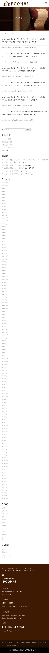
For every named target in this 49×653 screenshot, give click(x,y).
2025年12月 (5, 183)
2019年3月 (5, 382)
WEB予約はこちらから (12, 631)
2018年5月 (5, 411)
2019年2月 (5, 384)
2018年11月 (5, 393)
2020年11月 (5, 332)
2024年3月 (5, 241)
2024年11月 (5, 218)
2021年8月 (5, 311)
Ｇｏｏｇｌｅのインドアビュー (11, 171)
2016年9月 (5, 469)
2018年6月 (5, 408)
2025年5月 (5, 200)
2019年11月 (5, 361)
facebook (3, 575)
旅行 (31, 47)
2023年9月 (5, 259)
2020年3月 (5, 349)
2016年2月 (5, 490)
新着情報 (11, 568)
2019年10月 (5, 364)
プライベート (6, 513)
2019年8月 (5, 370)
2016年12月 (5, 461)
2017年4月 (5, 449)
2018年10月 (5, 396)
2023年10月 (5, 256)
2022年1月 (5, 300)
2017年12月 (5, 426)
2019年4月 (5, 379)
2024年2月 (5, 244)
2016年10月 (5, 466)
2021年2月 (5, 323)
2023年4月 (5, 270)
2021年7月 (5, 314)
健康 (3, 516)
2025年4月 (5, 203)
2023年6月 (5, 265)
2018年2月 (5, 420)
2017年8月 (5, 437)
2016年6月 (5, 478)
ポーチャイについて (8, 571)
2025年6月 (5, 197)
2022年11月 (5, 279)
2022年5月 (5, 291)
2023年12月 (5, 250)
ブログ (9, 33)
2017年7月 (5, 440)
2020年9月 (5, 338)
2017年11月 (5, 428)
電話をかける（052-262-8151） (24, 650)
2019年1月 (5, 387)
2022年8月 (5, 285)
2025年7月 (5, 194)
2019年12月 (5, 358)
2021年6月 (5, 317)
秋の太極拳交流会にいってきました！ (13, 165)
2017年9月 (5, 434)
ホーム (4, 33)
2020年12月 (5, 329)
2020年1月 (5, 355)
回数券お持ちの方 (7, 145)
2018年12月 (5, 390)
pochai (21, 47)
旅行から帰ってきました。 (10, 160)
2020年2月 (5, 352)
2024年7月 (5, 230)
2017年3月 (5, 452)
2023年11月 (5, 253)
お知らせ (4, 511)
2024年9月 (5, 224)
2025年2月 (5, 209)
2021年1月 (5, 326)
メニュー (18, 568)
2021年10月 (5, 309)
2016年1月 (5, 493)
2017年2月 (5, 455)
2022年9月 (5, 282)
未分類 (4, 534)
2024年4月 (5, 238)
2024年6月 (5, 232)
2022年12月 (5, 276)
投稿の (5, 552)
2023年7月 (5, 262)
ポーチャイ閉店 (6, 139)
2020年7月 (5, 344)
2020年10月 (5, 335)
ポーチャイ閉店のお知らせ (10, 148)
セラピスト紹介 (28, 568)
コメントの (6, 555)
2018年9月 (5, 399)
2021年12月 (5, 303)
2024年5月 (5, 235)
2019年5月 (5, 376)
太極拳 (4, 525)
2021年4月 (5, 320)
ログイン (4, 549)
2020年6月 (5, 347)
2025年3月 (5, 206)
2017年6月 (5, 443)
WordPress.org (5, 558)
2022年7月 (5, 288)
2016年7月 (5, 475)
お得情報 (4, 508)
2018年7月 (5, 405)
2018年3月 (5, 417)
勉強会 (32, 62)
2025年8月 (5, 192)
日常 (3, 531)
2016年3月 (5, 487)
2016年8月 (5, 472)
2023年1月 (5, 273)
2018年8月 (5, 402)
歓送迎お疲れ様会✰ (7, 142)
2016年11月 (5, 463)
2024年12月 (5, 215)
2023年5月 (5, 268)
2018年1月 (5, 423)
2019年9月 (5, 367)
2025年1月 (5, 212)
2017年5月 (5, 446)
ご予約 (32, 571)
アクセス (19, 571)
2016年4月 (5, 484)
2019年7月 (5, 373)
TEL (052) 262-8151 (13, 627)
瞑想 (35, 47)
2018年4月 (5, 414)
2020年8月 (5, 341)
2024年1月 (5, 247)
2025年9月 (5, 189)
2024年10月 (5, 221)
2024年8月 (5, 227)
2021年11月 (5, 306)
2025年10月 (5, 186)
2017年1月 (5, 458)
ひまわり (5, 151)
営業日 (4, 522)
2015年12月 (5, 496)
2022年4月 (5, 294)
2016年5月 (5, 481)
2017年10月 (5, 431)
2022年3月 (5, 297)
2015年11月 (5, 499)
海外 (3, 537)
